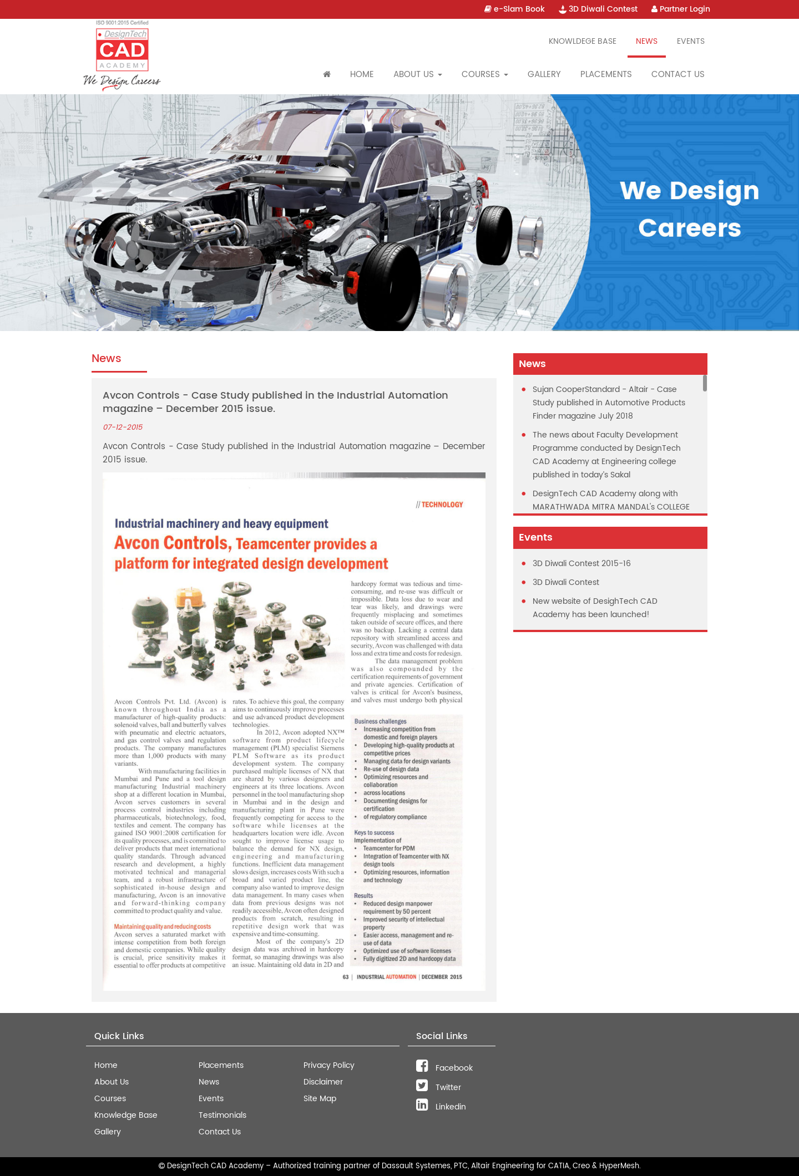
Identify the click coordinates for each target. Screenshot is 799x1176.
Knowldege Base (582, 41)
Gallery (544, 75)
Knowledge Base (126, 1115)
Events (691, 41)
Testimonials (222, 1115)
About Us (111, 1082)
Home (362, 75)
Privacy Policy (329, 1065)
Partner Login (680, 9)
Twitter (438, 1087)
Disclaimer (323, 1082)
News (647, 41)
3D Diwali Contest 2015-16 (582, 563)
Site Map (320, 1098)
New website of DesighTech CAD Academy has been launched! (595, 608)
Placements (606, 75)
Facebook (444, 1068)
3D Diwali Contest (598, 9)
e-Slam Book (514, 9)
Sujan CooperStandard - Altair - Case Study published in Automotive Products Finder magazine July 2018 (609, 402)
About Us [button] (417, 75)
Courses (110, 1098)
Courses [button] (485, 75)
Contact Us (678, 75)
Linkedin (441, 1107)
